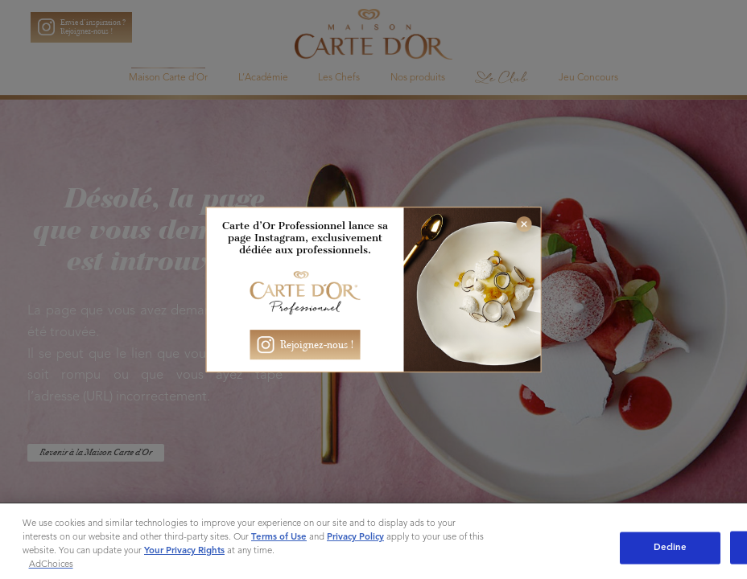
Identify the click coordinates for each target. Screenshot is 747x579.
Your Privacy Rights (184, 551)
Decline (670, 547)
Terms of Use (279, 537)
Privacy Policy (355, 537)
